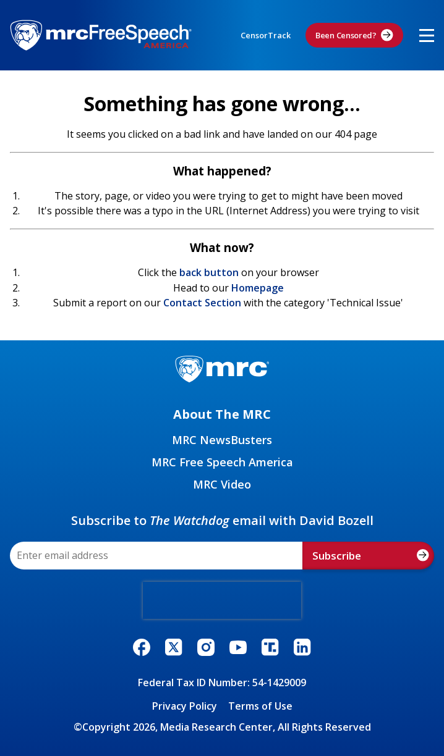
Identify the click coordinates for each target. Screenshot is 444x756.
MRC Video (222, 484)
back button (209, 272)
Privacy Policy (184, 706)
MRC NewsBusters (222, 439)
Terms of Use (260, 706)
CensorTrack (266, 35)
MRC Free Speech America (222, 462)
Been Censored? (354, 35)
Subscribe (370, 555)
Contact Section (202, 302)
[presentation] (222, 600)
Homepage (257, 288)
